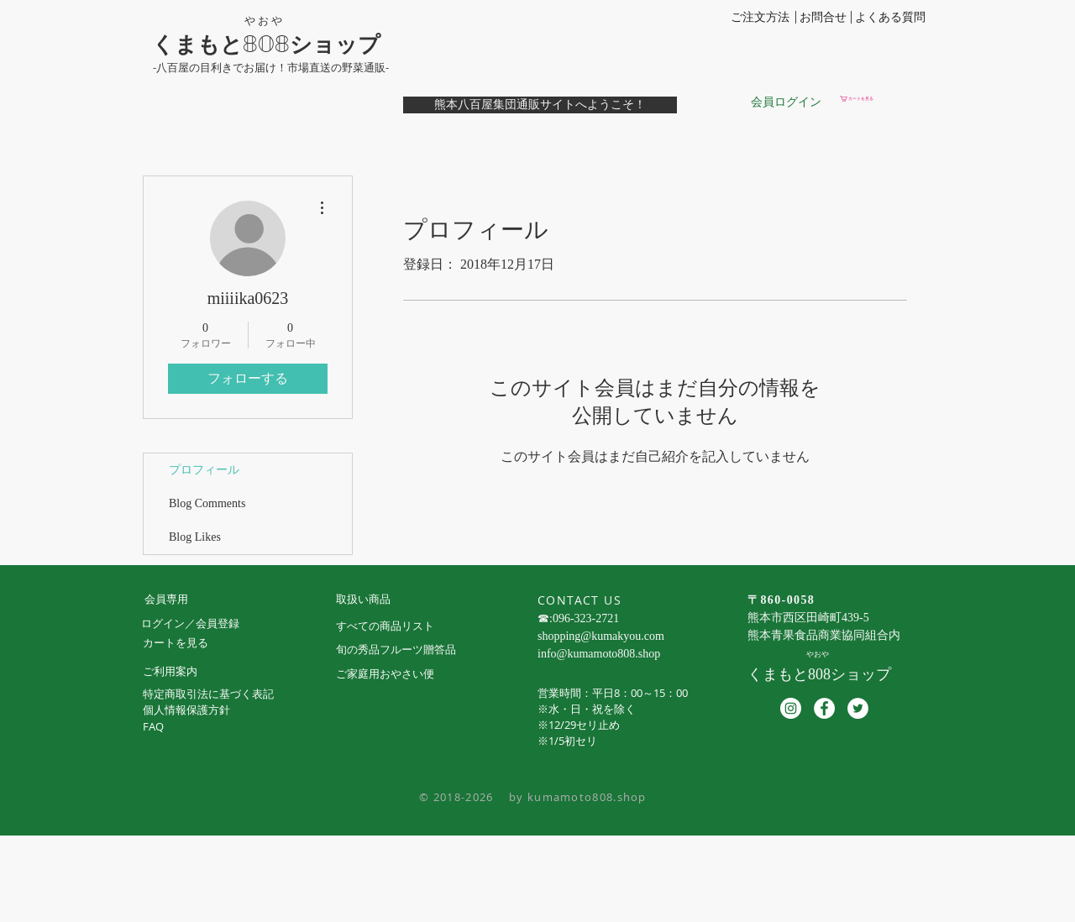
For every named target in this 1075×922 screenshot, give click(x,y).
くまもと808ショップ (266, 44)
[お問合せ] (822, 17)
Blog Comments (207, 503)
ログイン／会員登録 (190, 623)
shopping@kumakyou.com (601, 636)
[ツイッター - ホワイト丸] (857, 708)
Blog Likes (195, 537)
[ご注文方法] (760, 17)
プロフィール (204, 470)
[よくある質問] (890, 17)
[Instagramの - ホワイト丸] (790, 708)
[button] (881, 99)
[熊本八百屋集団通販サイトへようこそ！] (540, 105)
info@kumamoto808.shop (599, 653)
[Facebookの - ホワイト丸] (824, 708)
